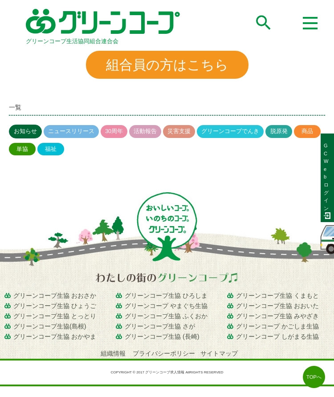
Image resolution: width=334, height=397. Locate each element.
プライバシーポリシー (164, 353)
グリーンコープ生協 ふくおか (166, 316)
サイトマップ (219, 353)
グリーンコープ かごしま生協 (277, 326)
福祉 (51, 149)
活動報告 (145, 131)
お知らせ (25, 131)
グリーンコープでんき (230, 131)
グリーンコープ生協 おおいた (277, 305)
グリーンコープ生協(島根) (49, 326)
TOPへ (314, 377)
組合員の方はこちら (167, 64)
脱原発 (279, 131)
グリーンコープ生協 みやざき (277, 316)
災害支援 (179, 131)
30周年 (114, 131)
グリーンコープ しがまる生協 (277, 336)
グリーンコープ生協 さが (160, 326)
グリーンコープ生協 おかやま (54, 336)
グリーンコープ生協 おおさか (54, 295)
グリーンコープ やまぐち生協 (166, 305)
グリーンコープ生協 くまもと (277, 295)
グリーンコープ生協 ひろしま (166, 295)
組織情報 (114, 353)
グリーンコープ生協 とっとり (54, 316)
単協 (22, 149)
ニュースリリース (71, 131)
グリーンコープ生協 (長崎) (162, 336)
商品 (307, 131)
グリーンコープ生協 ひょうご (54, 305)
